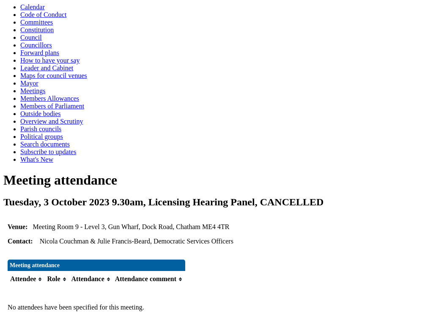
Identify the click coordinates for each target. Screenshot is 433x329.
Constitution (37, 29)
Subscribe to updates (48, 151)
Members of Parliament (52, 106)
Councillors (36, 45)
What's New (36, 159)
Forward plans (39, 52)
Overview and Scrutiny (51, 121)
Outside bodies (40, 113)
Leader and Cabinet (46, 68)
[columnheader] (26, 279)
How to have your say (49, 60)
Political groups (41, 136)
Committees (36, 22)
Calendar (32, 7)
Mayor (29, 83)
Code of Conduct (43, 14)
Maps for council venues (53, 75)
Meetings (33, 90)
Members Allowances (49, 98)
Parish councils (40, 129)
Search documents (45, 144)
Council (31, 37)
